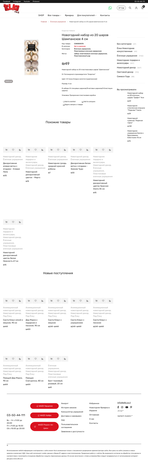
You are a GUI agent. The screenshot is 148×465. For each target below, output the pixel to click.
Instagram (17, 1)
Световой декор (125, 72)
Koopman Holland (68, 31)
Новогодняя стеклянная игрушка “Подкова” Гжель (136, 108)
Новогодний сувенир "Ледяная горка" (135, 120)
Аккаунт (64, 403)
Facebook (6, 1)
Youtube (27, 1)
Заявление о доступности (72, 431)
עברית (121, 8)
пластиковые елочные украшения (93, 54)
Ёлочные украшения (58, 22)
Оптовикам (94, 415)
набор (76, 54)
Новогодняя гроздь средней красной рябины (57, 166)
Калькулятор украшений (72, 412)
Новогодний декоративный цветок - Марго (33, 175)
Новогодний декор (12, 156)
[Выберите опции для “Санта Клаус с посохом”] (96, 301)
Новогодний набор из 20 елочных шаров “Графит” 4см (135, 95)
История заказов (68, 407)
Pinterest (36, 1)
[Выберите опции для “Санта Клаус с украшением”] (74, 301)
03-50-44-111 (140, 1)
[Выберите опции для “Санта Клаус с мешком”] (51, 301)
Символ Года (123, 76)
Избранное (94, 403)
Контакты (93, 423)
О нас (91, 419)
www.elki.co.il (18, 459)
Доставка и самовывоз (71, 416)
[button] (6, 150)
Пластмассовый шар (82, 56)
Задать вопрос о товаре (74, 104)
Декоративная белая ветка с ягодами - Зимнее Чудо (81, 166)
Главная (44, 22)
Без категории (124, 44)
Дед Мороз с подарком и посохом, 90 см (33, 323)
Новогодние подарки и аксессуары (31, 159)
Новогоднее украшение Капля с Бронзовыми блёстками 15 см (135, 134)
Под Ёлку (7, 316)
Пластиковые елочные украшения (88, 51)
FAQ (63, 420)
